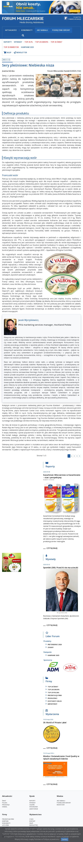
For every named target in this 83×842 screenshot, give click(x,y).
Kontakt (32, 821)
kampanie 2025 (52, 655)
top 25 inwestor (11, 47)
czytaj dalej (52, 548)
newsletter (20, 52)
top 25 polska (52, 692)
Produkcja (6, 805)
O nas (31, 819)
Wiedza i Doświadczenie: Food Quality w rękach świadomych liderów (61, 757)
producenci (51, 698)
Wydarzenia (52, 712)
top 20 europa (52, 690)
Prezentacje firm (53, 695)
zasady (49, 647)
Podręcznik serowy (61, 30)
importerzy (51, 704)
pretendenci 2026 (53, 644)
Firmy (49, 680)
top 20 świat (51, 687)
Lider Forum (53, 635)
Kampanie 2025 (27, 47)
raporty (8, 42)
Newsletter (33, 825)
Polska (4, 803)
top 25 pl (29, 42)
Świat (4, 801)
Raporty (50, 465)
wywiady (18, 42)
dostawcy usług (53, 701)
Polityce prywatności (51, 839)
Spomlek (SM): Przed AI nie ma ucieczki (60, 567)
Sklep (31, 823)
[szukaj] (12, 35)
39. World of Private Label (54, 722)
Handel (4, 807)
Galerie (32, 805)
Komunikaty (26, 30)
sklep (7, 52)
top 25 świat (56, 42)
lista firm (5, 825)
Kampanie (5, 821)
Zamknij (64, 839)
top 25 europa (41, 42)
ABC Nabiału (42, 30)
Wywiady (51, 558)
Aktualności (11, 30)
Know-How (60, 805)
